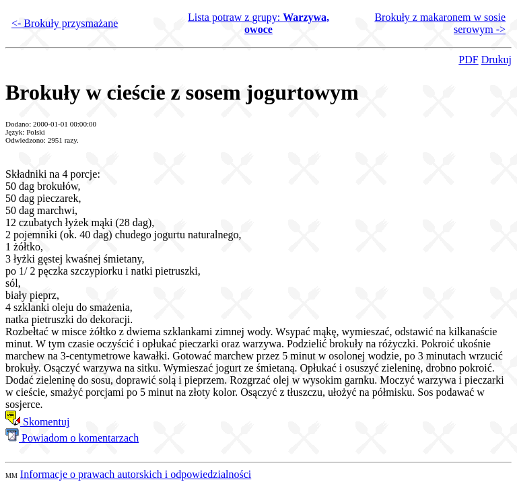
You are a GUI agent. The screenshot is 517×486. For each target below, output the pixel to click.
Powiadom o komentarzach (72, 438)
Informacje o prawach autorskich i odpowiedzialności (135, 474)
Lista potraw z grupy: (258, 23)
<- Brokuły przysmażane (64, 23)
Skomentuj (37, 421)
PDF (468, 59)
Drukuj (496, 59)
